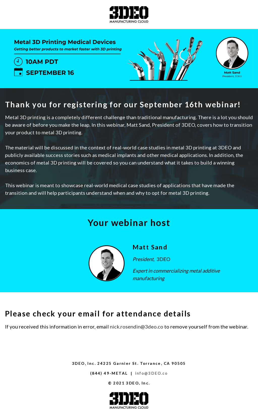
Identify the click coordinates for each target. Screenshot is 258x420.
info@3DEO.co (151, 373)
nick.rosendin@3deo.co (136, 327)
